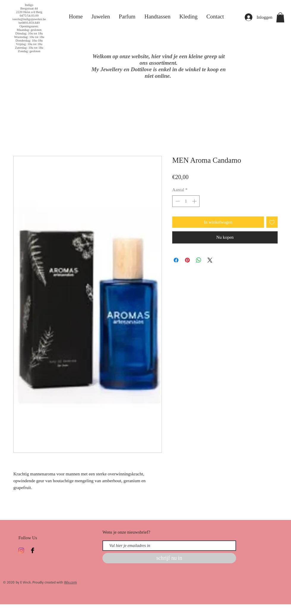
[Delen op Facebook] (176, 260)
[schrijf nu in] (169, 558)
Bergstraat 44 (29, 8)
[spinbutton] (186, 201)
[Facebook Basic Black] (32, 550)
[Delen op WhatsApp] (198, 260)
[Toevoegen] (272, 222)
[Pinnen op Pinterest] (187, 260)
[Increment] (195, 201)
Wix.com (70, 582)
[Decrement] (177, 201)
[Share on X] (209, 260)
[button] (280, 17)
